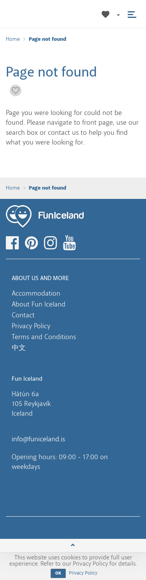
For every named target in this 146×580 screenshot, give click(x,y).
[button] (118, 14)
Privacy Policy (31, 326)
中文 (19, 347)
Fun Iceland (31, 14)
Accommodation (36, 293)
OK (58, 573)
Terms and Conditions (44, 337)
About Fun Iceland (38, 304)
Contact (23, 315)
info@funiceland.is (38, 439)
